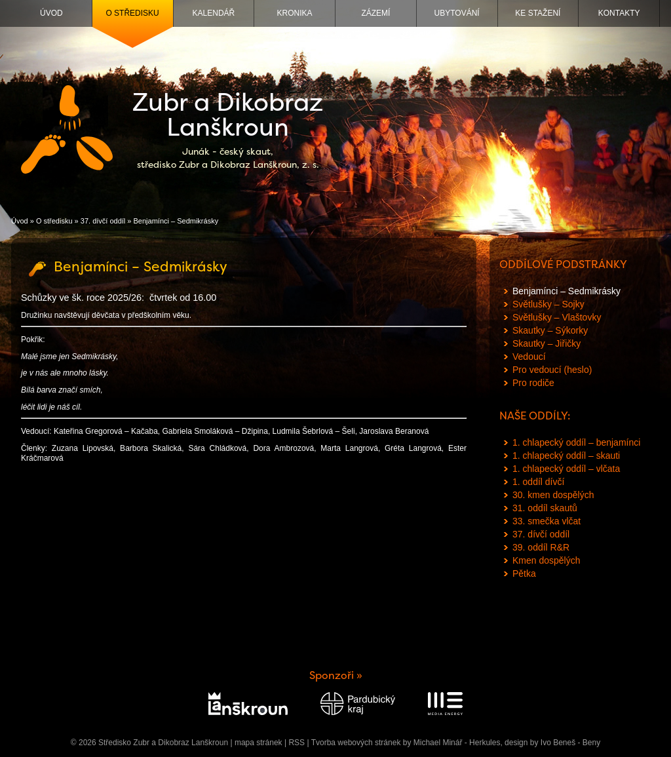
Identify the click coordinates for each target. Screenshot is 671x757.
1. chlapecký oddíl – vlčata (566, 468)
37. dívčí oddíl (103, 221)
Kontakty (619, 13)
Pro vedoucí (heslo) (552, 369)
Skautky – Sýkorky (550, 330)
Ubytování (457, 13)
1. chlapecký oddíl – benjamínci (576, 442)
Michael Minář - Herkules (457, 742)
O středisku (132, 13)
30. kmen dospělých (553, 495)
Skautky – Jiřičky (546, 343)
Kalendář (214, 13)
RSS (296, 742)
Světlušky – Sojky (548, 304)
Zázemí (375, 13)
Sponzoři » (335, 675)
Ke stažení (537, 13)
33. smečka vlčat (546, 521)
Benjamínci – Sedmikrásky (566, 291)
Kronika (295, 13)
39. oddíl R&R (540, 547)
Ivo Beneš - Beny (570, 742)
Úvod (51, 13)
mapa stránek (258, 742)
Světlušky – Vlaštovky (556, 317)
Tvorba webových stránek (356, 742)
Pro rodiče (533, 383)
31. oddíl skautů (544, 508)
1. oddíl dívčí (538, 481)
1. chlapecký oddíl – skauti (566, 455)
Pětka (524, 573)
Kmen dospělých (546, 560)
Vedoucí (529, 356)
